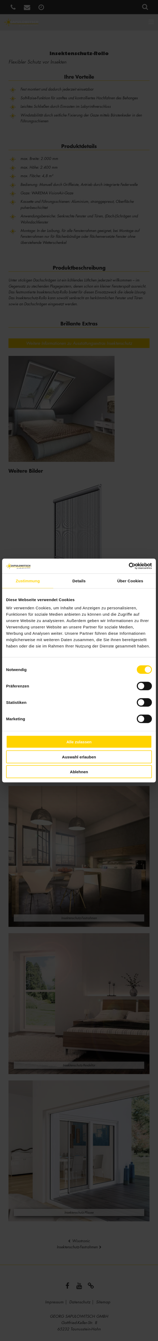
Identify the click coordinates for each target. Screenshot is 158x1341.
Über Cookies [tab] (130, 580)
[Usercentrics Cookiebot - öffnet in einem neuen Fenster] (129, 566)
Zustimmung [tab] (28, 580)
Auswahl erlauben (79, 756)
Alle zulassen (78, 742)
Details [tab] (79, 580)
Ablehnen (79, 772)
